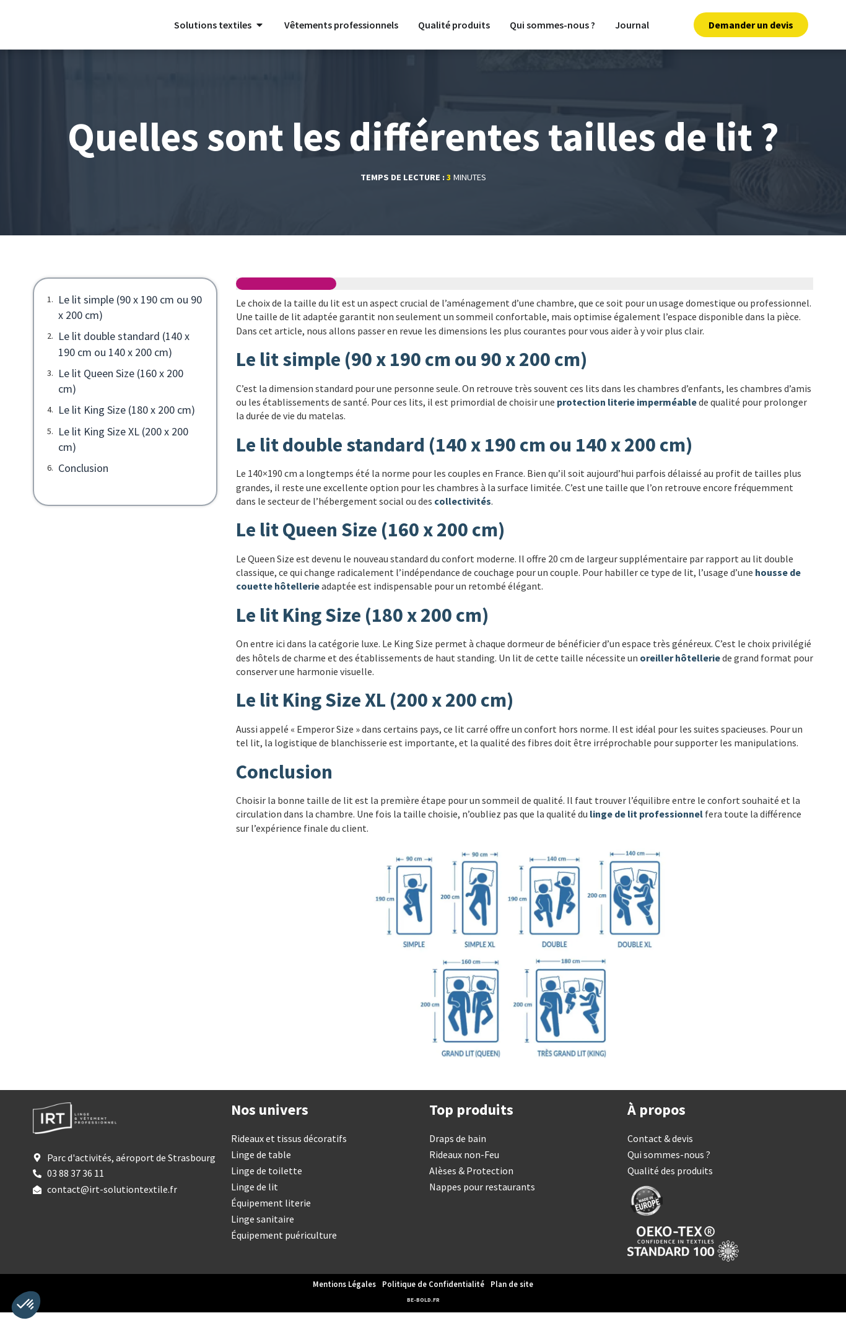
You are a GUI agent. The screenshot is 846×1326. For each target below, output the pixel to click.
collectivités (462, 514)
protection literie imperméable (627, 415)
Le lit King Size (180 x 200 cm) (126, 423)
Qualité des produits (670, 1184)
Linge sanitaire (262, 1232)
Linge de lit (254, 1200)
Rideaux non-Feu (464, 1168)
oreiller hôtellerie (680, 671)
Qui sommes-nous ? (668, 1168)
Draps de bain (457, 1152)
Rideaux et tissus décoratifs (289, 1152)
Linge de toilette (266, 1184)
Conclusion (83, 481)
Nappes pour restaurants (482, 1200)
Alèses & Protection (471, 1184)
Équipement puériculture (284, 1248)
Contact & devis (660, 1152)
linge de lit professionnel (646, 827)
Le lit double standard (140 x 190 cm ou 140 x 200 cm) (124, 357)
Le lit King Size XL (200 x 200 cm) (123, 452)
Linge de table (261, 1168)
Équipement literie (271, 1216)
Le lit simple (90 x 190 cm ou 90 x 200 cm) (130, 321)
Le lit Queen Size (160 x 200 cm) (120, 394)
